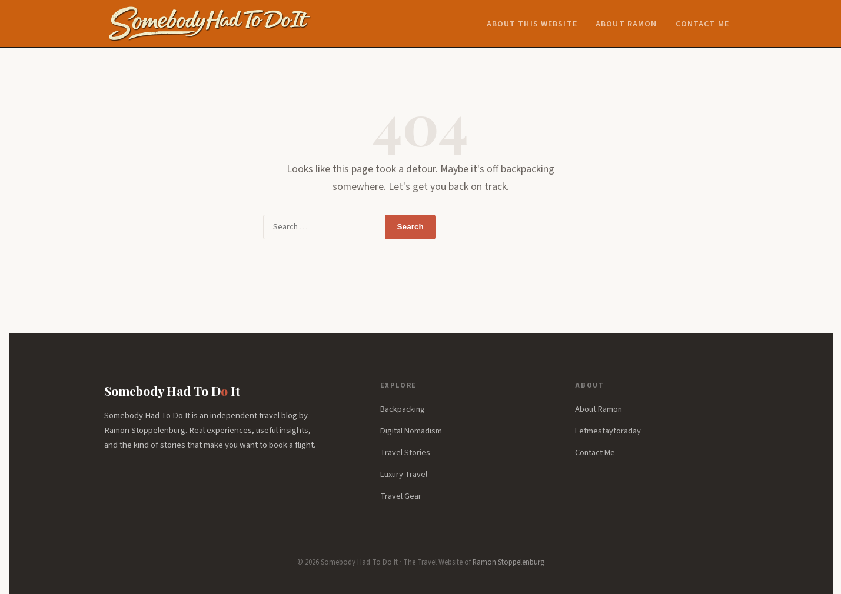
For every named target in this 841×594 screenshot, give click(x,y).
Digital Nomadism (411, 431)
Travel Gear (400, 496)
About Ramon (626, 24)
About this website (532, 24)
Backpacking (402, 409)
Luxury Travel (403, 474)
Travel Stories (405, 452)
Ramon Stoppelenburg (508, 562)
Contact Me (702, 24)
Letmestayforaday (608, 431)
